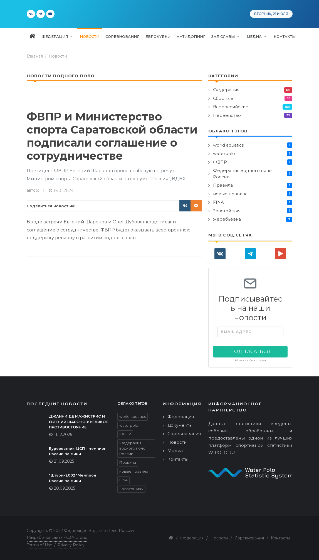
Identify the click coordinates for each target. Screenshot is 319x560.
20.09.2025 (64, 488)
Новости (58, 56)
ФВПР (220, 162)
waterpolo (224, 153)
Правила (223, 185)
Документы (179, 425)
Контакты (177, 459)
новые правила (230, 193)
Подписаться (250, 351)
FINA (218, 202)
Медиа (175, 450)
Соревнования (184, 433)
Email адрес (236, 331)
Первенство (227, 115)
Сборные (223, 98)
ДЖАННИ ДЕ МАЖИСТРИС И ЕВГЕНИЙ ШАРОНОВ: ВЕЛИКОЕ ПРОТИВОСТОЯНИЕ (78, 421)
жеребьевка (227, 219)
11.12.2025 (63, 434)
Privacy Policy (71, 544)
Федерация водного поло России (242, 173)
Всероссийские (230, 106)
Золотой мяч (227, 210)
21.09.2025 (64, 461)
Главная (35, 56)
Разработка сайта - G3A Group (57, 537)
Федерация (226, 89)
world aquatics (228, 145)
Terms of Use (39, 544)
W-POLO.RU (221, 452)
